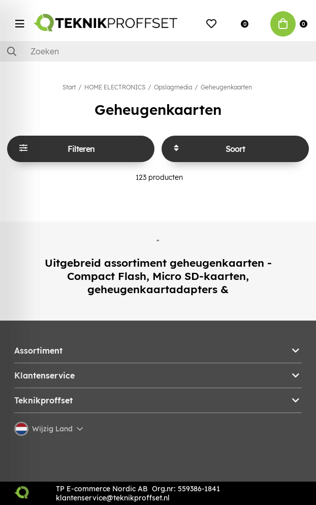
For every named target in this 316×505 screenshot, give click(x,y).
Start (69, 87)
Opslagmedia (173, 87)
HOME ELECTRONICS (114, 87)
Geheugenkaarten (226, 87)
